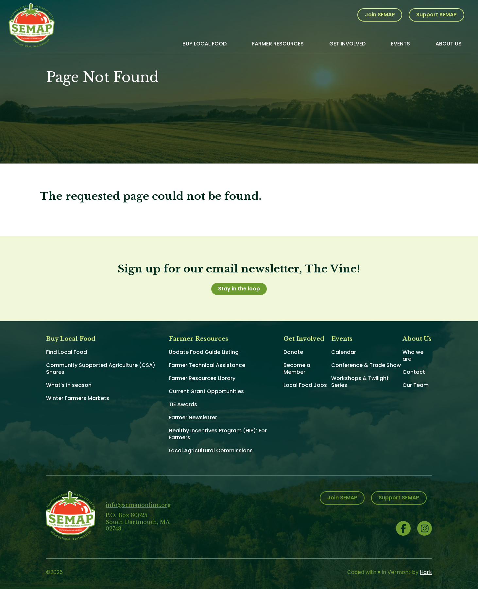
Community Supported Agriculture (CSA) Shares (100, 368)
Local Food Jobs (305, 385)
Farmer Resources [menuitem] (278, 43)
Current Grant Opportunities (206, 391)
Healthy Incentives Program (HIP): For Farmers (218, 434)
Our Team (415, 385)
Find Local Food (66, 352)
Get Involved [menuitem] (347, 43)
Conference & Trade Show (366, 365)
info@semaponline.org (138, 505)
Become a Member (296, 368)
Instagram (424, 528)
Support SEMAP (436, 14)
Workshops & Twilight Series (360, 381)
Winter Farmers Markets (77, 398)
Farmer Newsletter (193, 417)
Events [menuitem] (400, 43)
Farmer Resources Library (202, 378)
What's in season (69, 385)
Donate (293, 352)
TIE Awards (183, 404)
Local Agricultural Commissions (211, 450)
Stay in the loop (239, 288)
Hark (426, 572)
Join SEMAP (380, 14)
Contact (413, 372)
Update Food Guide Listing (204, 352)
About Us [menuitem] (448, 43)
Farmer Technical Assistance (207, 365)
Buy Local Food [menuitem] (204, 43)
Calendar (343, 352)
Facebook (403, 528)
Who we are (412, 355)
